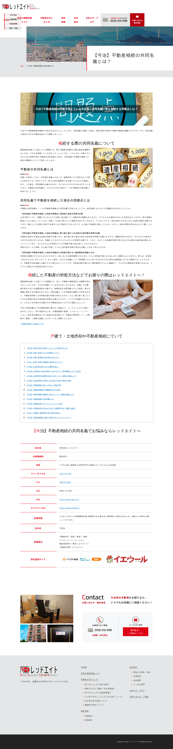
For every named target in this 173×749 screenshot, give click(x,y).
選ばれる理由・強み (141, 672)
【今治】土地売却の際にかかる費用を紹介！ (45, 366)
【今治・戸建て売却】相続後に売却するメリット (47, 362)
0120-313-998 (65, 473)
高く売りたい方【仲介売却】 (97, 684)
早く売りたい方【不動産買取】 (98, 693)
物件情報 (95, 6)
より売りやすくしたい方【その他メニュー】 (104, 697)
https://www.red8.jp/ (69, 508)
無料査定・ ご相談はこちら (135, 632)
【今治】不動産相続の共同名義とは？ (42, 399)
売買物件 (88, 716)
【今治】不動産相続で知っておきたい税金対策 (46, 385)
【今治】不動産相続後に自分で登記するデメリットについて (52, 417)
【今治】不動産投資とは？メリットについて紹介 (47, 403)
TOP (22, 66)
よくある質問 (139, 684)
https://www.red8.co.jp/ (70, 499)
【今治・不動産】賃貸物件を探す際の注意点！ (46, 412)
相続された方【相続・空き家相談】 (100, 689)
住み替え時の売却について (96, 701)
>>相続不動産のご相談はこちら (33, 323)
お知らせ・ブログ (117, 6)
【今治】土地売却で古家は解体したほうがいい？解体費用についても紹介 (57, 371)
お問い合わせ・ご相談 (139, 697)
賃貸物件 (88, 720)
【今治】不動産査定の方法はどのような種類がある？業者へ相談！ (54, 408)
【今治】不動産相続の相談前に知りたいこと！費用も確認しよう (53, 394)
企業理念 (137, 676)
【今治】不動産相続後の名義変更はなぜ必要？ (46, 389)
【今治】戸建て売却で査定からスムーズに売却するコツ (50, 348)
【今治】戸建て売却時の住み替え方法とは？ (45, 357)
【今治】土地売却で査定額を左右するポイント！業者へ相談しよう (54, 375)
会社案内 (104, 6)
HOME (48, 6)
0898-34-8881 (65, 482)
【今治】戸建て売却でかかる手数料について (45, 352)
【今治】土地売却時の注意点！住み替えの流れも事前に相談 (52, 380)
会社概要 (137, 680)
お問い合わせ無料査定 (166, 8)
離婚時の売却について (94, 705)
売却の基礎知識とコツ (62, 6)
